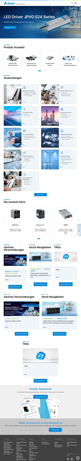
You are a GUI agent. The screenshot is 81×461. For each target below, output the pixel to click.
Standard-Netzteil (20, 4)
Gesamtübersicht (15, 287)
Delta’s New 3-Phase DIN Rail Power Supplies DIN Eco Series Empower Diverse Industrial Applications (58, 323)
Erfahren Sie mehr (10, 27)
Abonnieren (55, 430)
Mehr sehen (40, 194)
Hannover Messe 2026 (13, 276)
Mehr (6, 279)
